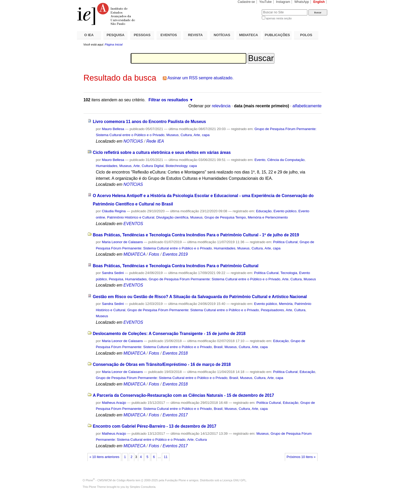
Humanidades (106, 166)
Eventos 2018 (175, 353)
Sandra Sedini (113, 273)
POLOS (306, 35)
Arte (196, 135)
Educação (263, 211)
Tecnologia (288, 273)
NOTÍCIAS (222, 35)
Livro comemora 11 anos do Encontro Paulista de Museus (149, 121)
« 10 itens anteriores (104, 457)
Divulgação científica (172, 217)
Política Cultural (285, 242)
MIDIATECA (248, 35)
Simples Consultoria (143, 486)
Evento (259, 160)
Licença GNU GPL (234, 480)
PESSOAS (142, 35)
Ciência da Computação (286, 160)
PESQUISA (115, 35)
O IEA (89, 35)
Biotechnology (176, 166)
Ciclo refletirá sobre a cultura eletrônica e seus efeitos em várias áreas (162, 152)
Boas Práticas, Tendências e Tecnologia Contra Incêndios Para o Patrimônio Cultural (175, 266)
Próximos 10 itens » (301, 457)
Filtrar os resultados (168, 100)
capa (205, 135)
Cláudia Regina (114, 211)
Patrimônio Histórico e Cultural (130, 217)
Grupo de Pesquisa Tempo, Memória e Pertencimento (246, 217)
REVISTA (195, 35)
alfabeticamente (306, 106)
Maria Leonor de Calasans (122, 242)
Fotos (154, 254)
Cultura (186, 135)
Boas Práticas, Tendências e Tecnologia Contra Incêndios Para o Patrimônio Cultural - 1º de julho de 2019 (196, 235)
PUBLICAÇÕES (277, 35)
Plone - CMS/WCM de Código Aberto (110, 480)
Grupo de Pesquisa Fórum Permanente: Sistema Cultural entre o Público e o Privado (214, 279)
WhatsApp (301, 2)
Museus (172, 135)
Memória (286, 304)
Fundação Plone (175, 480)
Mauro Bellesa (113, 129)
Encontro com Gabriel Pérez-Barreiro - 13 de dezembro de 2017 (154, 426)
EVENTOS (168, 35)
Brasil (218, 347)
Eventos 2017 (175, 415)
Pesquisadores (272, 310)
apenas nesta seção (279, 18)
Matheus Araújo (114, 403)
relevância (221, 106)
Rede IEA (155, 141)
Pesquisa (116, 279)
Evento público (285, 211)
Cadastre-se (246, 2)
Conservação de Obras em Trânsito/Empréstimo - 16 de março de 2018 (162, 364)
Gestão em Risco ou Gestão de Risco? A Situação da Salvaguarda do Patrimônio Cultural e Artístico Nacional (200, 296)
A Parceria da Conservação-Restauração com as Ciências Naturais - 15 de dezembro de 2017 (183, 395)
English (319, 2)
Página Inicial (114, 44)
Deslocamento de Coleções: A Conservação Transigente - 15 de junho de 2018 (169, 333)
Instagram (283, 2)
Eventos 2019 (175, 254)
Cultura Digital (153, 166)
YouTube (265, 2)
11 (166, 457)
